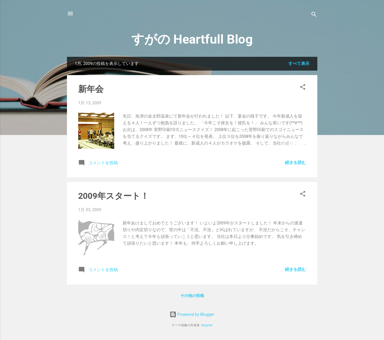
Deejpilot (206, 325)
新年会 (91, 89)
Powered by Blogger (192, 314)
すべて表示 (298, 63)
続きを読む (295, 162)
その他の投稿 (192, 295)
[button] (302, 88)
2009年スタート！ (113, 196)
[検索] (314, 15)
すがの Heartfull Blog (192, 39)
